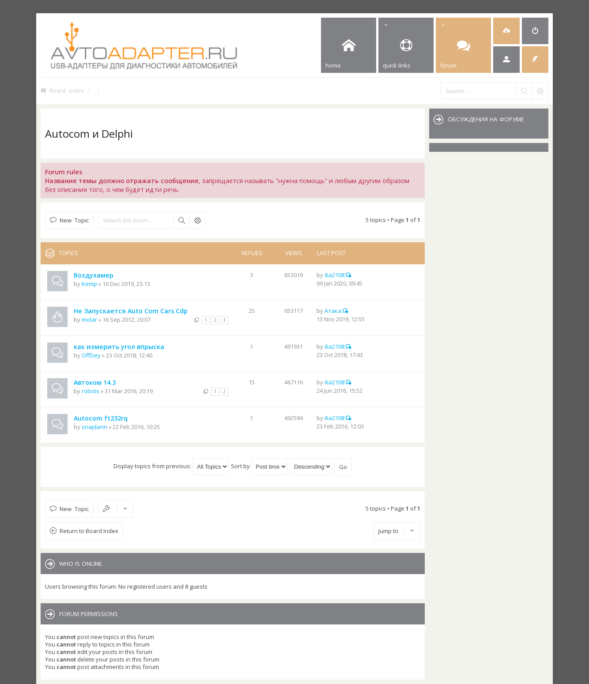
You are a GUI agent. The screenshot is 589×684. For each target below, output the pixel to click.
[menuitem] (506, 31)
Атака (333, 311)
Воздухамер (93, 275)
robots (90, 391)
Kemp (89, 284)
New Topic (74, 220)
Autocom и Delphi (89, 133)
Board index (66, 90)
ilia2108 (334, 275)
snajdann (94, 427)
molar (89, 319)
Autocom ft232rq (101, 418)
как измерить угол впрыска (119, 346)
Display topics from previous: (171, 466)
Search (181, 220)
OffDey (91, 355)
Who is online (80, 563)
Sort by (259, 466)
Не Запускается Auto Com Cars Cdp (131, 311)
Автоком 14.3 (95, 382)
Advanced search (197, 220)
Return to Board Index (89, 531)
